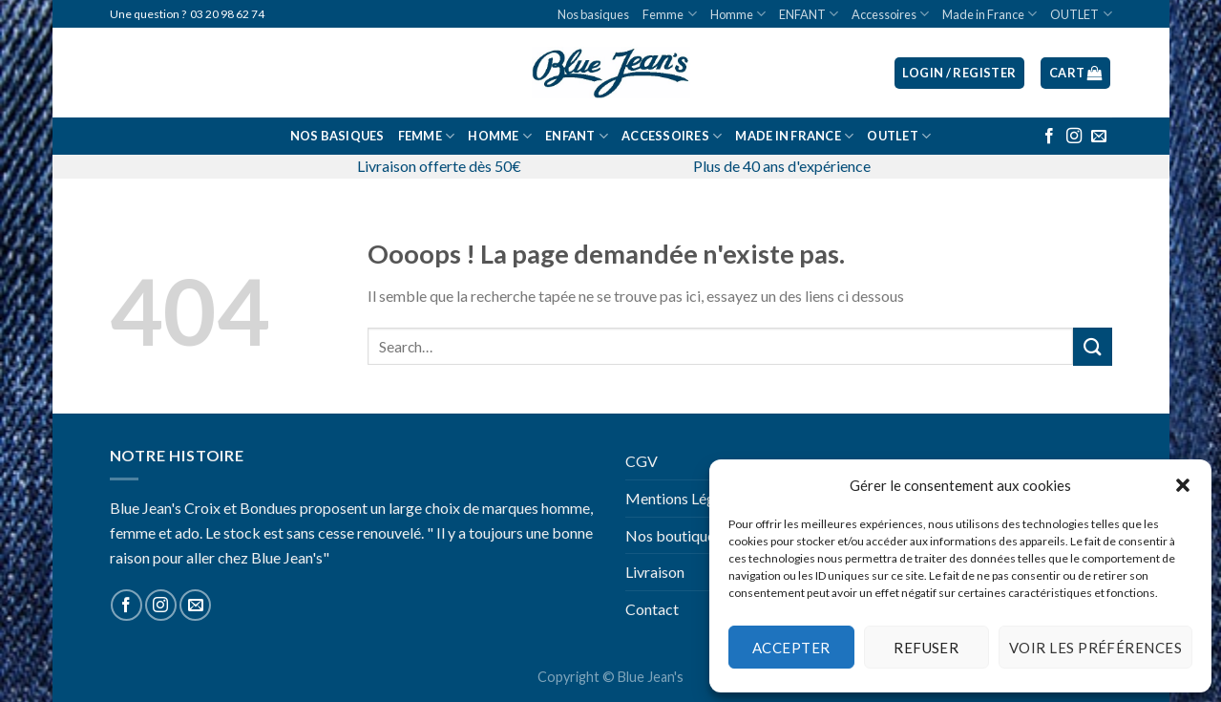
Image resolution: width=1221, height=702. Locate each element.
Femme (669, 14)
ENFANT (808, 14)
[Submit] (1092, 346)
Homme (738, 14)
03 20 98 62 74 (227, 14)
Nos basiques (593, 14)
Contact (652, 609)
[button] (1182, 485)
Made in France (989, 14)
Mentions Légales (683, 498)
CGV (641, 461)
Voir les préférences (1095, 647)
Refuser (926, 647)
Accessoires (890, 14)
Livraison (654, 572)
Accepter (791, 647)
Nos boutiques (673, 535)
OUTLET (1080, 14)
